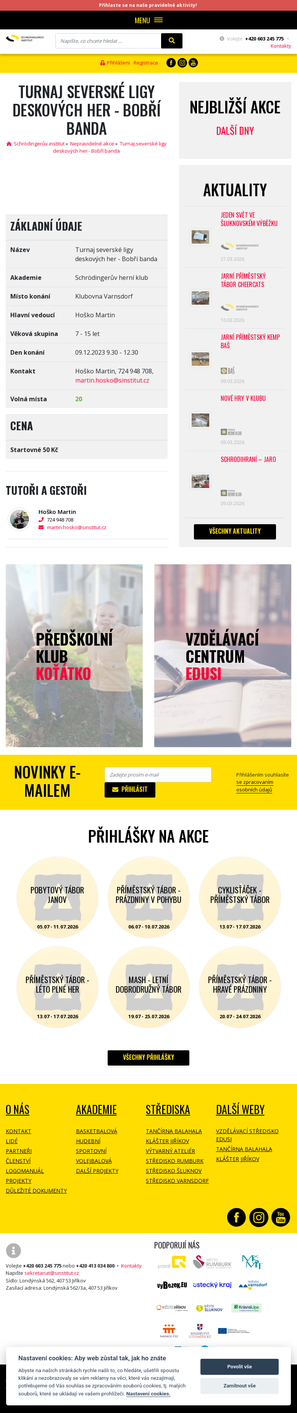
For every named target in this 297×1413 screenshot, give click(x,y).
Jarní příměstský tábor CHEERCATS (243, 281)
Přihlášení (115, 62)
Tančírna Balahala (174, 1131)
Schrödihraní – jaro (248, 462)
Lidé (12, 1141)
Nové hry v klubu (243, 400)
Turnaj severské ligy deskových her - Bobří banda (109, 147)
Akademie (96, 1109)
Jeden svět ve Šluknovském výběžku (249, 219)
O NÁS (17, 1109)
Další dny (235, 130)
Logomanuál (25, 1170)
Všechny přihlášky (148, 1057)
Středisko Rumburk (174, 1160)
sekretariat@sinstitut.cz (51, 1272)
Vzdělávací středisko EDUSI (247, 1135)
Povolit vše (240, 1366)
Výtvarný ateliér (170, 1151)
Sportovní (91, 1151)
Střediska (168, 1109)
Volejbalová (94, 1160)
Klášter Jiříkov (167, 1141)
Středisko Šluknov (174, 1170)
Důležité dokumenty (36, 1190)
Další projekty (97, 1170)
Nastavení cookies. (148, 1393)
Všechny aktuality (235, 534)
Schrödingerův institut (35, 143)
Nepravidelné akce (92, 143)
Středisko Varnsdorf (177, 1180)
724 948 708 (57, 520)
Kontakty (281, 45)
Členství (18, 1160)
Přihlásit (130, 789)
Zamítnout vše (240, 1386)
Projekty (18, 1180)
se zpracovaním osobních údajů (254, 785)
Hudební (88, 1141)
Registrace (146, 62)
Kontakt (18, 1131)
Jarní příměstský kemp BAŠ (250, 343)
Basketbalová (96, 1131)
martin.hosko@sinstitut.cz (112, 380)
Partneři (19, 1151)
